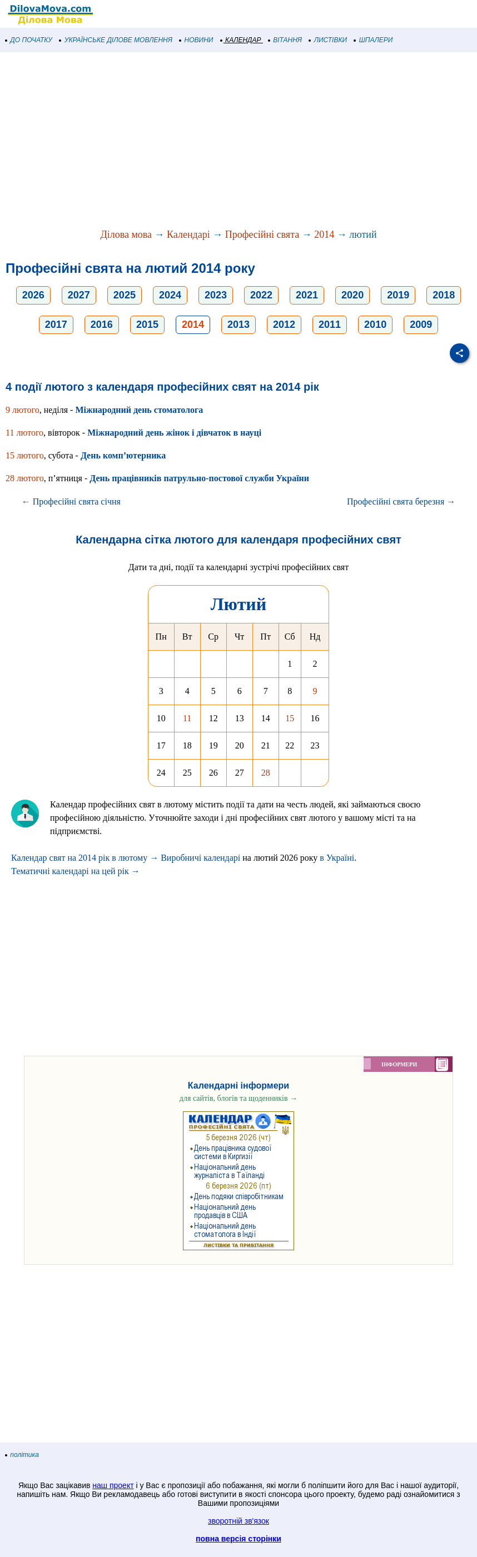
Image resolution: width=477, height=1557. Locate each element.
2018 (444, 295)
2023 (216, 295)
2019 (398, 295)
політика (22, 1455)
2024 (170, 295)
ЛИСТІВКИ (328, 40)
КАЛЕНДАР (241, 40)
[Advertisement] (238, 141)
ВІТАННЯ (285, 40)
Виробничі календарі (200, 857)
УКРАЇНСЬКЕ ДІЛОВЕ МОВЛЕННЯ (116, 40)
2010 (375, 324)
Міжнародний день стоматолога (139, 410)
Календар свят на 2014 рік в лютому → (84, 857)
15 (289, 718)
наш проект (112, 1485)
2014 (324, 234)
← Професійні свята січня (71, 501)
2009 (421, 324)
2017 (56, 324)
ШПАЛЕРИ (373, 40)
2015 (147, 324)
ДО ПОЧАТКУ (29, 40)
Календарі (188, 234)
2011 (330, 324)
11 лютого (24, 432)
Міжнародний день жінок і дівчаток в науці (174, 432)
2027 (79, 295)
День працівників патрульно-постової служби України (199, 478)
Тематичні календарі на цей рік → (75, 871)
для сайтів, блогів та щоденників (238, 1098)
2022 (261, 295)
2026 (33, 295)
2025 (124, 295)
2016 (102, 324)
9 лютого (22, 410)
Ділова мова (126, 234)
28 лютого (25, 478)
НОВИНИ (196, 40)
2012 (284, 324)
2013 (238, 324)
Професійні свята (262, 234)
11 (187, 718)
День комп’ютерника (123, 455)
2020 (352, 295)
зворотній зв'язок (238, 1520)
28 (265, 772)
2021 (307, 295)
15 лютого (25, 455)
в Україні (337, 857)
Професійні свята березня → (401, 501)
